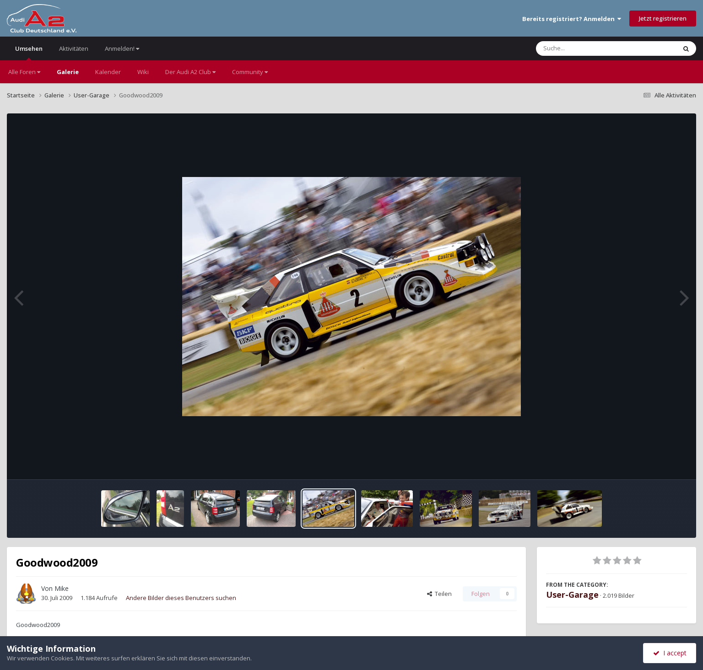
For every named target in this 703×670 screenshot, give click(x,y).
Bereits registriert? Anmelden (571, 19)
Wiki (143, 72)
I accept (670, 653)
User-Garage (572, 594)
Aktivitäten (73, 48)
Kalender (108, 72)
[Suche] (587, 48)
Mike (61, 588)
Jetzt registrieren (663, 18)
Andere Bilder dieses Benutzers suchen (181, 598)
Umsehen (29, 52)
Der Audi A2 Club (190, 72)
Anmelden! (122, 48)
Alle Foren (24, 72)
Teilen (439, 594)
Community (250, 72)
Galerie (68, 72)
